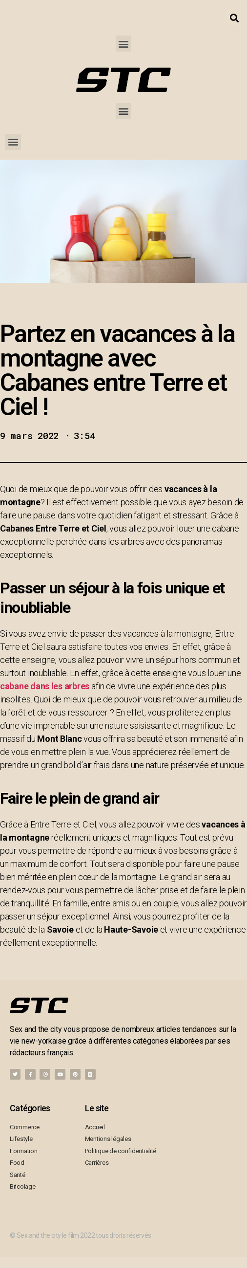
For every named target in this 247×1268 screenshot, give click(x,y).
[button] (124, 44)
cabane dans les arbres (44, 686)
